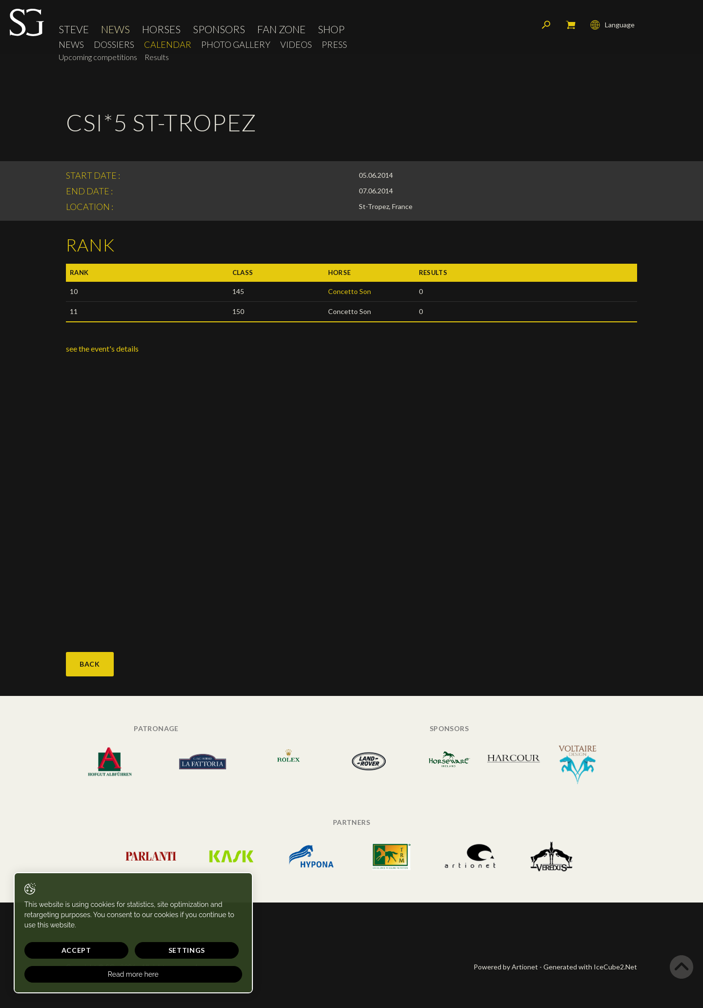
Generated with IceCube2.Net (590, 967)
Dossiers (114, 47)
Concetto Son (349, 291)
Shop (331, 31)
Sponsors (219, 31)
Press (334, 47)
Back (90, 664)
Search (546, 27)
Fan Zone (281, 31)
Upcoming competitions (98, 59)
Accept (57, 950)
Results (157, 59)
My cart (571, 27)
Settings (126, 950)
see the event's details (102, 348)
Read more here (93, 974)
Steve (74, 31)
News (115, 31)
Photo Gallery (235, 47)
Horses (161, 31)
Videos (296, 47)
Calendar (167, 47)
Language (612, 27)
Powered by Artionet (506, 967)
